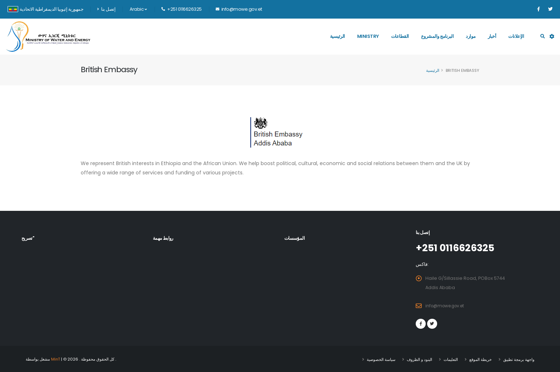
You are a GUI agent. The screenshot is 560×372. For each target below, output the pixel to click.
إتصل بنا (106, 9)
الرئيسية (337, 36)
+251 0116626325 (458, 247)
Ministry (368, 36)
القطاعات (400, 36)
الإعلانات (516, 36)
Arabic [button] (138, 9)
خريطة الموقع (480, 359)
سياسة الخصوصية (381, 359)
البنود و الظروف (419, 359)
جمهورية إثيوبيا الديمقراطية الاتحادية (45, 9)
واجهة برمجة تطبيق (518, 359)
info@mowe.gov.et (447, 305)
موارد (471, 36)
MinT (56, 359)
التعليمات (451, 359)
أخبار (492, 36)
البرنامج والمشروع (437, 36)
